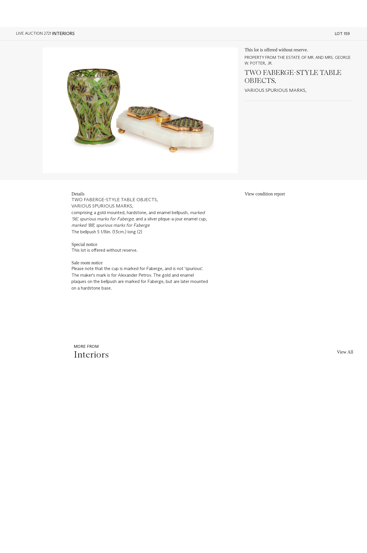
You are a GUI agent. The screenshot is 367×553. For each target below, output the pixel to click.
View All (345, 352)
